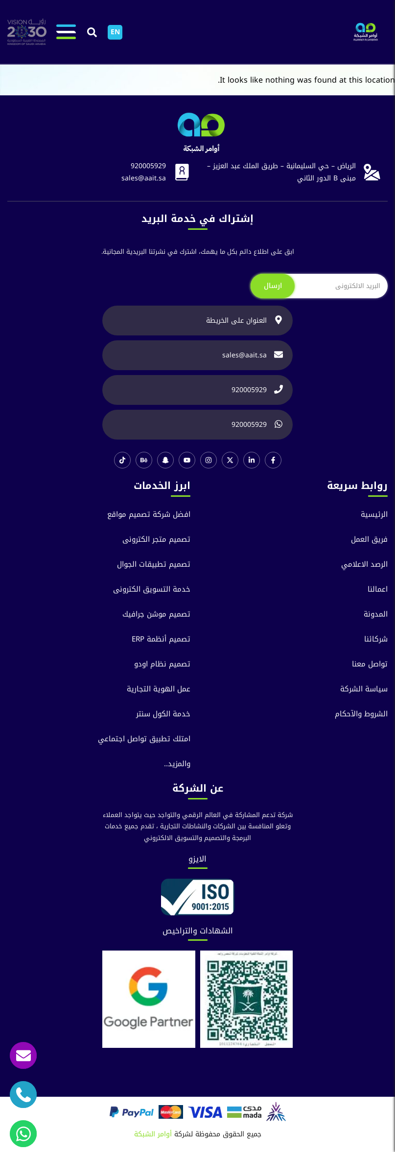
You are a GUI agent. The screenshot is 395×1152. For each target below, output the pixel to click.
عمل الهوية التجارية (158, 689)
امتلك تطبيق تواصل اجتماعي (144, 739)
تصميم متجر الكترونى (156, 539)
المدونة (376, 614)
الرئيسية (374, 514)
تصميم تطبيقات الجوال (153, 564)
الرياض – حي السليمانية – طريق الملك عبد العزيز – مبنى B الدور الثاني (281, 172)
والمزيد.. (177, 764)
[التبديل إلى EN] (115, 32)
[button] (92, 32)
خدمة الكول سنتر (163, 714)
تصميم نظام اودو (162, 664)
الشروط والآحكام (361, 714)
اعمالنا (378, 589)
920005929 (148, 166)
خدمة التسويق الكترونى (151, 589)
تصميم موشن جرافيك (156, 614)
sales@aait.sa (143, 178)
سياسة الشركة (364, 689)
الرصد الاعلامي (364, 564)
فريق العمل (369, 539)
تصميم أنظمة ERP (161, 639)
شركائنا (376, 639)
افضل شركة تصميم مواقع (148, 514)
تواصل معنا (370, 664)
